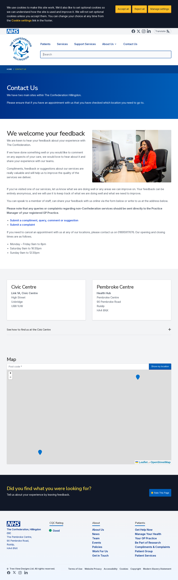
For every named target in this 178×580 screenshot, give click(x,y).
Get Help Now (144, 529)
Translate (162, 31)
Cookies (124, 568)
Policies (97, 547)
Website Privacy (93, 568)
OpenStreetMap (161, 462)
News (96, 534)
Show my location (160, 366)
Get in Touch (100, 555)
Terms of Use (75, 568)
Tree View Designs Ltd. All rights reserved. (32, 568)
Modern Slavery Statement (157, 568)
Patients (45, 44)
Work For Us (100, 551)
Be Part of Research (148, 542)
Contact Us (130, 44)
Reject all (139, 9)
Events (96, 542)
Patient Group (144, 551)
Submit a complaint (23, 224)
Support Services (85, 44)
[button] (138, 377)
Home (9, 69)
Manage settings (159, 9)
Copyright (135, 568)
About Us (109, 44)
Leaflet (141, 462)
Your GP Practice (146, 538)
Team (96, 538)
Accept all (123, 9)
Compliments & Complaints (152, 547)
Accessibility (110, 568)
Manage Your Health (148, 534)
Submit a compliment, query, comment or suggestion (44, 220)
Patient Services (145, 555)
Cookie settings (21, 20)
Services (62, 44)
